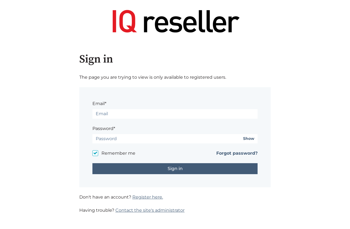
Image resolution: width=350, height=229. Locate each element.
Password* (103, 128)
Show (248, 138)
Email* (99, 103)
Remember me (118, 153)
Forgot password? (237, 153)
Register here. (147, 197)
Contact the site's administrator (150, 210)
